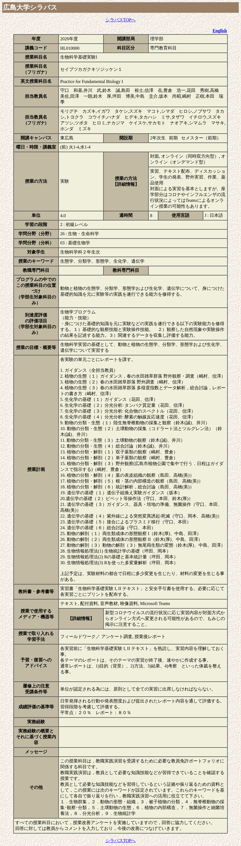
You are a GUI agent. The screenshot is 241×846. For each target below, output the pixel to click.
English (219, 30)
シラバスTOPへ (120, 19)
